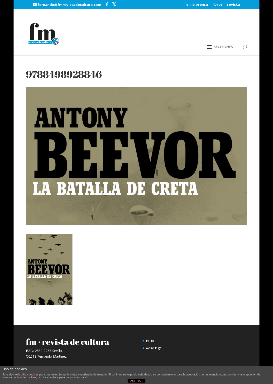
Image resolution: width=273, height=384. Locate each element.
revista (233, 5)
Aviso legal (154, 348)
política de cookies (24, 377)
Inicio (150, 340)
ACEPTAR (136, 380)
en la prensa (197, 5)
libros (217, 5)
